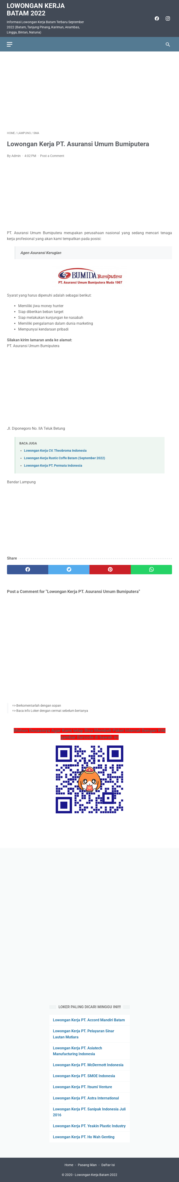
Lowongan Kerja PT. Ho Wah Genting (83, 1137)
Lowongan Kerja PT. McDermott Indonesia (88, 1065)
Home (69, 1165)
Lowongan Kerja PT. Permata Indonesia (53, 465)
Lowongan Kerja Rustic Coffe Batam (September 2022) (64, 458)
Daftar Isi (108, 1165)
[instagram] (167, 18)
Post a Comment (52, 155)
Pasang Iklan (87, 1165)
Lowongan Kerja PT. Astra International (86, 1098)
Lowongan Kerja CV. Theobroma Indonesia (55, 450)
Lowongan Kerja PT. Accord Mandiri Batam (89, 1020)
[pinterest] (110, 569)
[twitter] (69, 569)
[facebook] (156, 18)
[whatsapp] (151, 569)
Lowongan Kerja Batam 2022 (36, 9)
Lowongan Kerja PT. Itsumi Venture (82, 1087)
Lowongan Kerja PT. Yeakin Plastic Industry (89, 1126)
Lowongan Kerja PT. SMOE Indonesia (84, 1076)
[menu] (10, 44)
